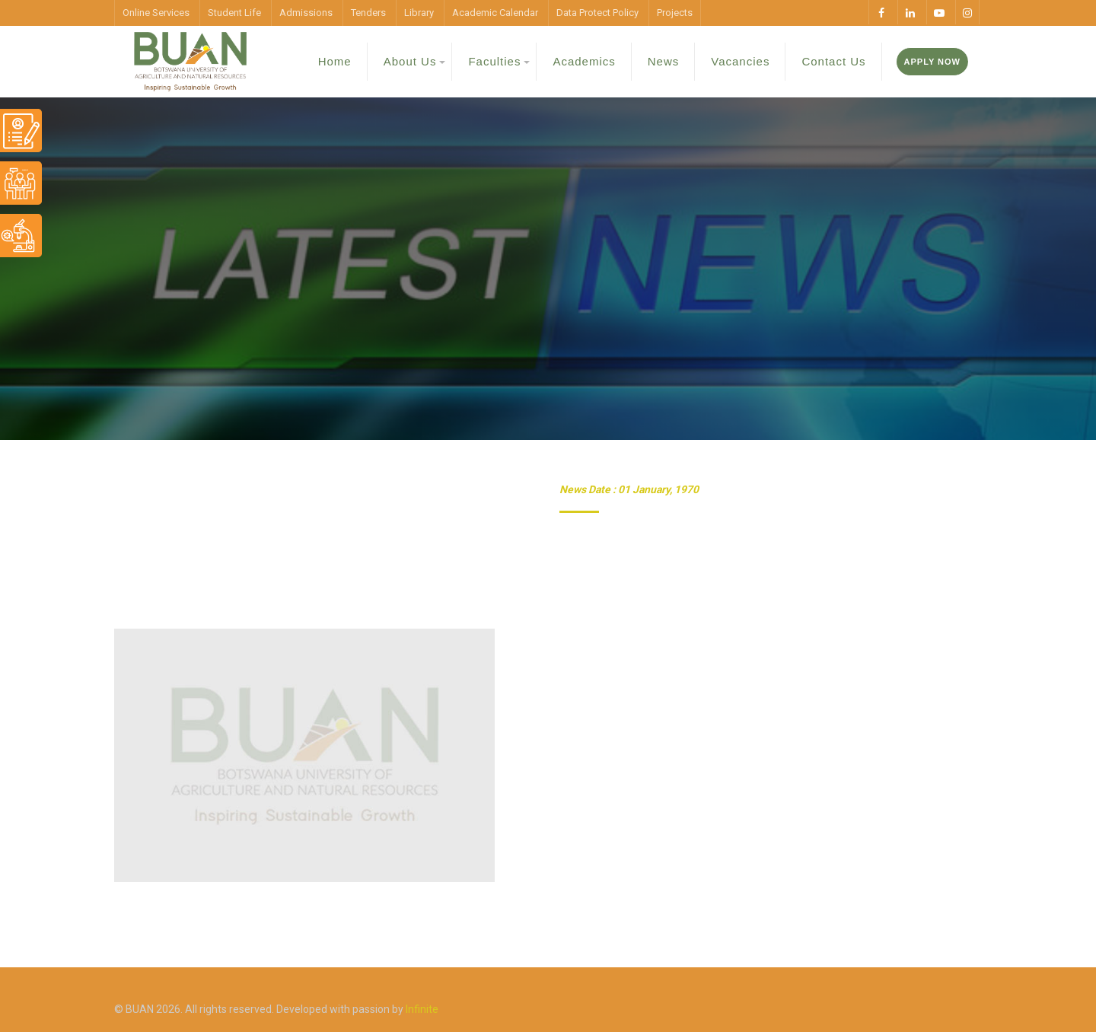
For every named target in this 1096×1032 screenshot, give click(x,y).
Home (335, 61)
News (664, 61)
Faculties (494, 61)
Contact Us (833, 61)
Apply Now (932, 61)
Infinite (422, 1009)
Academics (584, 61)
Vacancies (740, 61)
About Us (410, 61)
